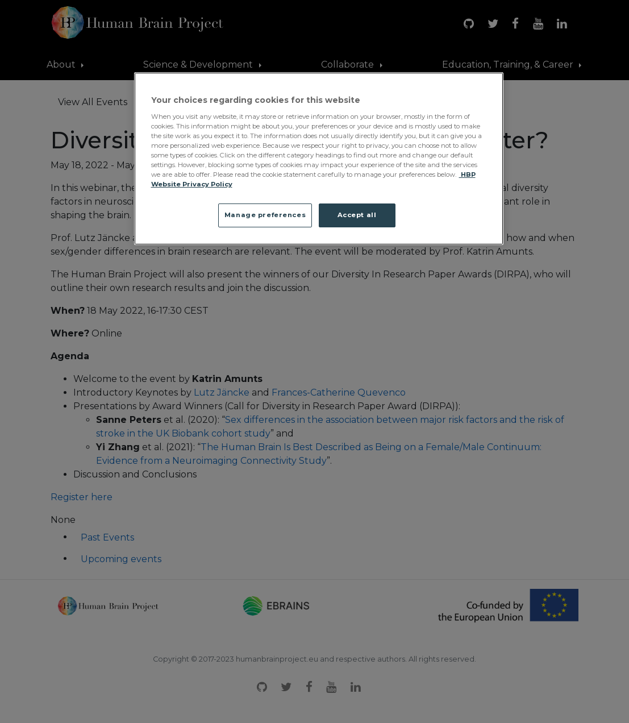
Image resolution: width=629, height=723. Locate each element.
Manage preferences (265, 215)
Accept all (357, 215)
